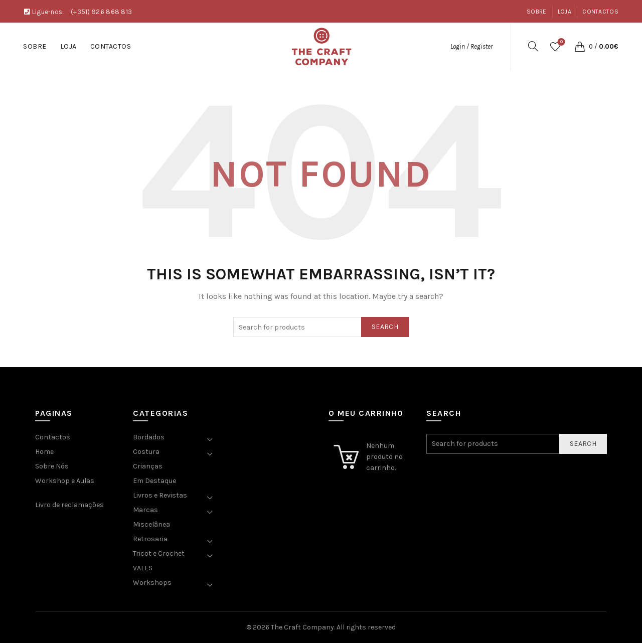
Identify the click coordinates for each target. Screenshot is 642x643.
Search (385, 327)
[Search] (533, 46)
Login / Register (471, 46)
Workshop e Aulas (64, 480)
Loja (564, 11)
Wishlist (560, 42)
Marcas (145, 510)
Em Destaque (154, 480)
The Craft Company (302, 627)
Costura (146, 451)
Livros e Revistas (160, 495)
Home (44, 451)
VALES (142, 568)
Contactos (600, 11)
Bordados (149, 437)
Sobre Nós (52, 466)
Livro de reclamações (69, 505)
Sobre (537, 11)
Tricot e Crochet (159, 553)
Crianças (148, 466)
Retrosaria (150, 539)
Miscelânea (151, 524)
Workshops (152, 582)
